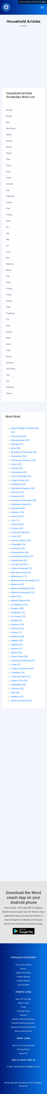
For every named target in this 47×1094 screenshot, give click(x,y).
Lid (7, 245)
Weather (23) (17, 696)
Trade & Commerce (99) (22, 668)
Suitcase (10, 362)
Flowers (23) (17, 528)
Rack (8, 325)
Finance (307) (17, 516)
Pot (7, 319)
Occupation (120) (19, 604)
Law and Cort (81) (19, 564)
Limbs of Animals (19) (21, 568)
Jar (7, 227)
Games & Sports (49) (21, 540)
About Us (23, 1053)
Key (7, 239)
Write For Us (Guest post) (23, 1045)
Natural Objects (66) (20, 600)
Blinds (9, 134)
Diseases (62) (17, 496)
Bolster (9, 141)
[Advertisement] (23, 63)
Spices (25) (16, 652)
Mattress (10, 264)
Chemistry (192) (18, 456)
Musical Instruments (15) (23, 592)
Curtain (9, 202)
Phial (8, 282)
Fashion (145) (17, 512)
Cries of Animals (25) (21, 476)
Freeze (9, 215)
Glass (8, 221)
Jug (7, 233)
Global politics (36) (20, 552)
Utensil (9, 393)
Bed (8, 122)
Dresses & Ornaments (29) (23, 500)
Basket (9, 116)
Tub (7, 381)
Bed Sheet (10, 128)
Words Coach (27, 1083)
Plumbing (10, 313)
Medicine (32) (17, 584)
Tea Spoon (10, 368)
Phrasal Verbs (23, 1011)
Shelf (8, 338)
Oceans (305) (17, 608)
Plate (8, 307)
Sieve (8, 344)
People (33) (16, 620)
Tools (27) (16, 664)
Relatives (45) (17, 636)
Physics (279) (17, 624)
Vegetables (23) (18, 684)
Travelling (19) (18, 672)
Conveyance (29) (19, 472)
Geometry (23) (18, 548)
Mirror (8, 270)
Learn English (23, 985)
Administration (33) (20, 440)
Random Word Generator (23, 1019)
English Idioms (23, 981)
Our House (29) (18, 616)
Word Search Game (23, 1031)
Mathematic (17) (19, 576)
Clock (8, 171)
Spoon (9, 356)
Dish (8, 208)
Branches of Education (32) (24, 452)
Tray (8, 375)
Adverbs (23, 1015)
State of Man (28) (19, 656)
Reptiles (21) (17, 644)
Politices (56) (17, 628)
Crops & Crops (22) (20, 480)
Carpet (9, 153)
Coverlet (9, 184)
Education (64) (18, 508)
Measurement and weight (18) (25, 580)
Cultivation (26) (18, 484)
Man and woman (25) (21, 572)
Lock (8, 252)
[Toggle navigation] (42, 7)
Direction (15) (17, 492)
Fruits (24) (16, 536)
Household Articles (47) (22, 556)
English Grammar (23, 973)
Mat (7, 258)
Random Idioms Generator (23, 1023)
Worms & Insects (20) (21, 700)
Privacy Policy (23, 1049)
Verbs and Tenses (24, 965)
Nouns (23, 969)
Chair (8, 159)
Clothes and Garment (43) (23, 460)
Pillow (9, 295)
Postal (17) (16, 632)
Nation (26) (16, 596)
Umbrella (10, 387)
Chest (8, 165)
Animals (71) (17, 444)
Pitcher (9, 301)
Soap (8, 350)
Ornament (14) (18, 612)
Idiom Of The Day (23, 999)
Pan (7, 276)
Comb (8, 178)
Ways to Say (23, 1003)
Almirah (9, 110)
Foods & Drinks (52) (20, 532)
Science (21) (17, 648)
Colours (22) (17, 468)
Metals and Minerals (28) (22, 588)
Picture (9, 288)
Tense (23, 1007)
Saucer (9, 332)
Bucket (9, 147)
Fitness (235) (17, 524)
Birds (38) (15, 448)
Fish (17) (15, 520)
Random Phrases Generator (23, 1027)
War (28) (15, 692)
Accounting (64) (18, 436)
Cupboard (10, 196)
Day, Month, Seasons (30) (23, 488)
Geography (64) (18, 544)
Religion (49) (17, 640)
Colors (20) (16, 464)
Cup (7, 190)
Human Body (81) (19, 560)
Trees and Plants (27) (21, 676)
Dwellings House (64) (21, 504)
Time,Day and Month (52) (23, 660)
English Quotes (23, 977)
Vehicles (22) (17, 688)
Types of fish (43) (19, 680)
